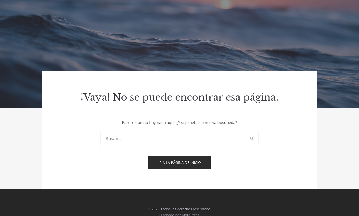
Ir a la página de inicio (179, 162)
